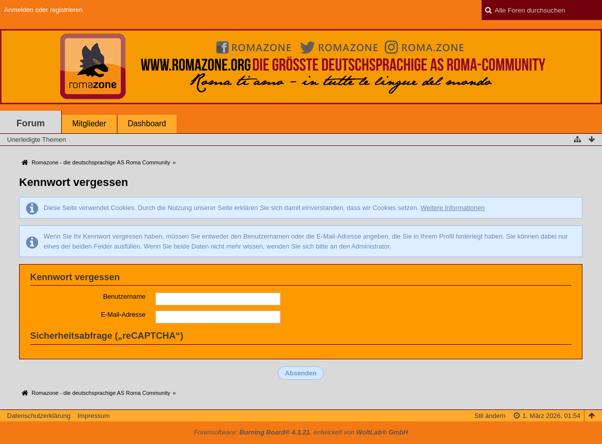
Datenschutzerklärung (38, 415)
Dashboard (147, 123)
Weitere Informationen (452, 207)
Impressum (93, 415)
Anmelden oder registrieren (43, 10)
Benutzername (124, 296)
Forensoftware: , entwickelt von (301, 432)
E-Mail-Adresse (123, 314)
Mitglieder (89, 123)
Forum (31, 123)
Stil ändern (490, 415)
